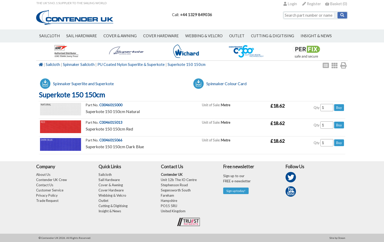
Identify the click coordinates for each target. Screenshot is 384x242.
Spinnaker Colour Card (226, 83)
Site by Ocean (337, 237)
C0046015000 (110, 105)
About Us (43, 174)
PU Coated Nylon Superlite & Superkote (131, 64)
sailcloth (49, 36)
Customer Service (49, 190)
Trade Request (47, 200)
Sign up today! (236, 191)
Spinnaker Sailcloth (79, 64)
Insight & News (316, 36)
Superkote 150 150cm (187, 64)
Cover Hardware (111, 190)
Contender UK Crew (51, 180)
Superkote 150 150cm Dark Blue (115, 146)
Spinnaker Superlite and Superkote (83, 83)
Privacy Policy (47, 195)
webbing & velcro (204, 36)
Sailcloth (53, 64)
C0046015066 (110, 140)
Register (311, 4)
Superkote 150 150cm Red (109, 128)
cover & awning (120, 36)
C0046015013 (110, 122)
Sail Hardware (109, 180)
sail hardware (81, 36)
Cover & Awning (110, 185)
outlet (236, 36)
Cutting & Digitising (272, 36)
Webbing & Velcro (112, 195)
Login (290, 4)
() (336, 4)
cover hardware (161, 36)
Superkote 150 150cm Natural (113, 111)
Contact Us (44, 185)
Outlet (103, 200)
